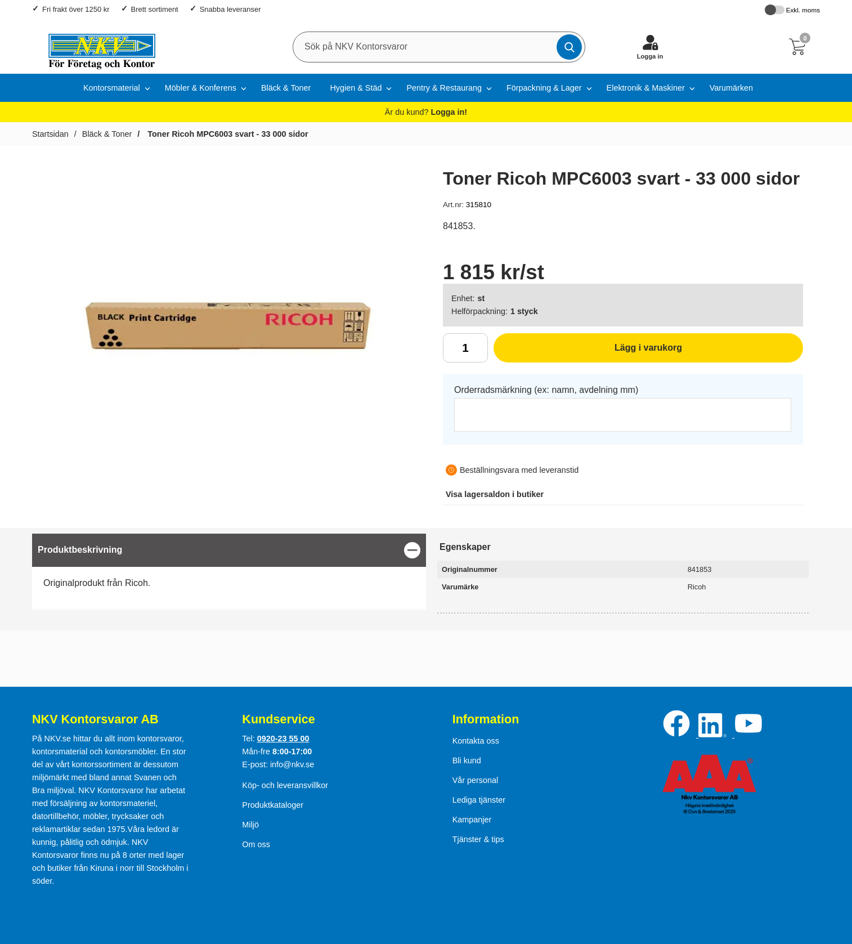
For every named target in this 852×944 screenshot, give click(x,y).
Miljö (250, 824)
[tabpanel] (229, 572)
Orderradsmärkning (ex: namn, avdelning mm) (546, 390)
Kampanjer (472, 819)
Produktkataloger (272, 804)
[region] (229, 550)
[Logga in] (650, 47)
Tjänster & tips (478, 839)
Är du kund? (426, 112)
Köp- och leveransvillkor (285, 785)
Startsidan (50, 133)
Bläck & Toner (286, 87)
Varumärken (731, 87)
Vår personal (475, 780)
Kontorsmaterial (111, 87)
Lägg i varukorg (588, 352)
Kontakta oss (475, 740)
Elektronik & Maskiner (646, 87)
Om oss (256, 844)
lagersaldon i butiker (495, 494)
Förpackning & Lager (544, 87)
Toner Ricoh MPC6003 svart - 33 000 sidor (226, 133)
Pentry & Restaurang (444, 87)
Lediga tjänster (478, 799)
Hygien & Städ (356, 87)
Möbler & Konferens (200, 87)
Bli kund (466, 760)
